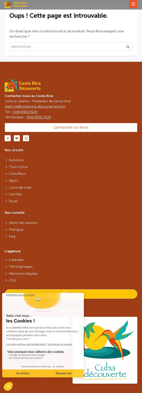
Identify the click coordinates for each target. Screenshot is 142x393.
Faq (12, 236)
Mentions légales (23, 274)
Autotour (16, 160)
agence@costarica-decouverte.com (35, 106)
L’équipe (16, 260)
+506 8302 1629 (24, 112)
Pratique (16, 229)
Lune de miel (20, 187)
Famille (15, 194)
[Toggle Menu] (133, 4)
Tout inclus (18, 167)
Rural (13, 201)
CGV (12, 280)
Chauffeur (17, 174)
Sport (13, 181)
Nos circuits (14, 150)
